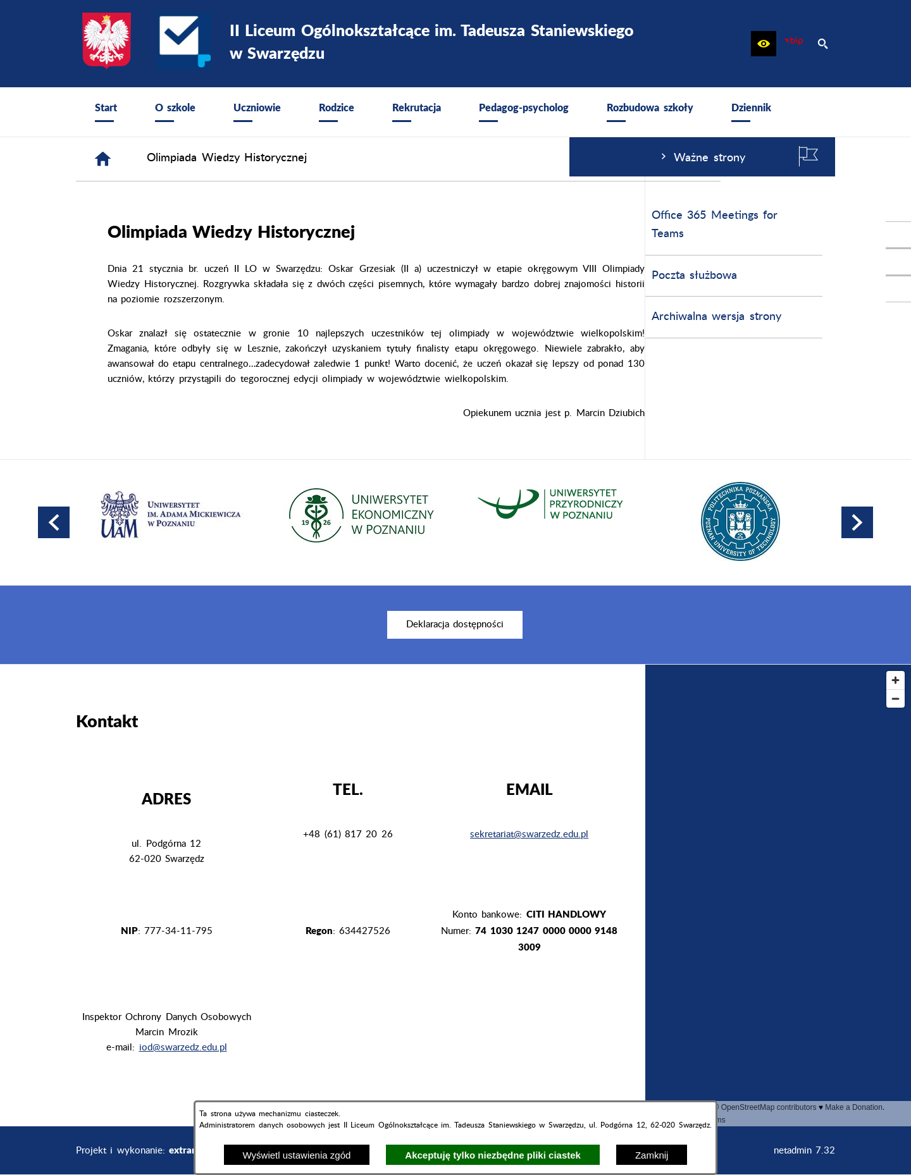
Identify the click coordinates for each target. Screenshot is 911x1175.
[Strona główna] (293, 159)
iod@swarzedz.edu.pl (183, 1047)
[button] (763, 43)
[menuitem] (106, 112)
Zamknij (652, 1155)
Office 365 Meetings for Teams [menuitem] (145, 225)
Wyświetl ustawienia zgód (297, 1155)
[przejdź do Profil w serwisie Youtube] (898, 289)
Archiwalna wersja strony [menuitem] (147, 317)
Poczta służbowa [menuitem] (125, 275)
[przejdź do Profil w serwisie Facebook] (898, 234)
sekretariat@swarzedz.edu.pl (529, 834)
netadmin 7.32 (804, 1150)
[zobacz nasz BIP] (793, 43)
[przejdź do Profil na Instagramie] (898, 261)
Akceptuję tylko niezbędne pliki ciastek (493, 1155)
